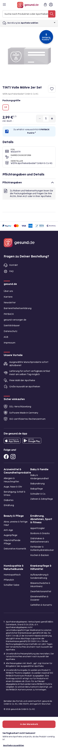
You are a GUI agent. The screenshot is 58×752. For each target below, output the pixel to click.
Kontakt (13, 265)
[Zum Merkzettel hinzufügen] (52, 89)
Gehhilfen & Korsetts (41, 605)
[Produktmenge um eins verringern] (39, 118)
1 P (5, 107)
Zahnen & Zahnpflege (41, 499)
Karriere (8, 297)
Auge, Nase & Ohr (13, 486)
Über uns (8, 291)
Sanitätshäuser (12, 325)
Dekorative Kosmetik (15, 548)
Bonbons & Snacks (40, 533)
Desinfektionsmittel (40, 591)
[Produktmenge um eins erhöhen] (52, 118)
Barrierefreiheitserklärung (17, 308)
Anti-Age (8, 530)
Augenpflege (10, 535)
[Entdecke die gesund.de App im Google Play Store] (31, 440)
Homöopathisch (12, 574)
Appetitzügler (37, 528)
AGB (6, 337)
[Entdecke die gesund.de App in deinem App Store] (12, 440)
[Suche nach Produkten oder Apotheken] (52, 14)
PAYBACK (9, 314)
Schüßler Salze (11, 585)
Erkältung (9, 505)
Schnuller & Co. (38, 494)
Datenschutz (10, 331)
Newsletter (10, 302)
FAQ (11, 271)
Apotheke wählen (38, 23)
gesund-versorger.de (15, 319)
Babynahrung (37, 483)
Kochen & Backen (39, 555)
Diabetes (8, 500)
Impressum (9, 342)
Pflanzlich (9, 580)
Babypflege (36, 488)
